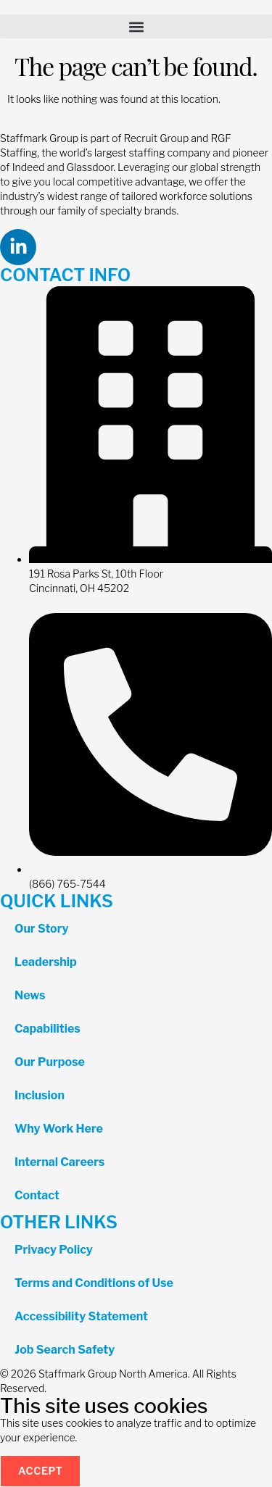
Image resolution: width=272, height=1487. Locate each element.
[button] (136, 26)
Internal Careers (59, 1162)
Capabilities (48, 1029)
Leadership (46, 962)
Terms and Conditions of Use (94, 1283)
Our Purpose (50, 1062)
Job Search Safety (65, 1350)
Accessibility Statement (81, 1316)
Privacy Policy (54, 1250)
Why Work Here (59, 1129)
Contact (37, 1195)
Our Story (42, 929)
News (30, 995)
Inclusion (40, 1095)
